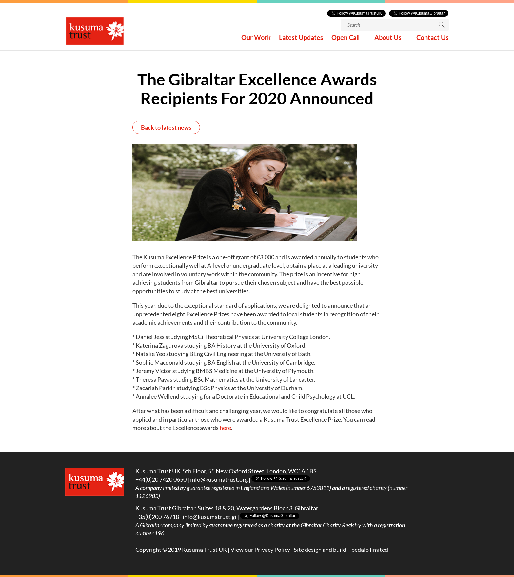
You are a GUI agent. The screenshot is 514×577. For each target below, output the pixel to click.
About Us (388, 39)
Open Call (345, 39)
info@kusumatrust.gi (209, 516)
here (225, 427)
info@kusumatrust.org (219, 479)
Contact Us (432, 39)
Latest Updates (301, 39)
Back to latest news (166, 127)
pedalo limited (369, 549)
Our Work (256, 39)
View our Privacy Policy (260, 549)
